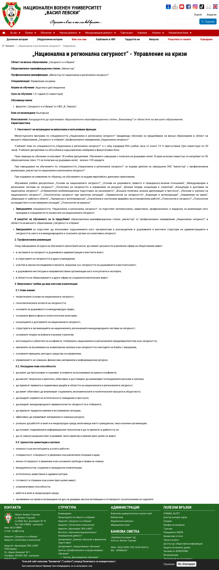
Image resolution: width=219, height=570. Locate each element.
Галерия (167, 521)
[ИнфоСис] (168, 6)
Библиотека (117, 517)
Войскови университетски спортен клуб (131, 513)
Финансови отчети (173, 536)
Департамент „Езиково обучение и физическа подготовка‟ (82, 541)
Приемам (169, 564)
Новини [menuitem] (156, 33)
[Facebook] (188, 6)
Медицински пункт (120, 525)
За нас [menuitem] (14, 33)
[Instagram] (195, 6)
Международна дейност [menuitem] (99, 33)
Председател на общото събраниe (76, 517)
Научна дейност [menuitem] (69, 33)
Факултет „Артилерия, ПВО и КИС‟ (75, 528)
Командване (64, 513)
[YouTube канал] (182, 6)
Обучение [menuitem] (46, 33)
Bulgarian (212, 14)
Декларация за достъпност (178, 559)
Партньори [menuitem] (126, 32)
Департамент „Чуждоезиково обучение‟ (79, 546)
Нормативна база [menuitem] (178, 33)
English (198, 14)
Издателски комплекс (122, 521)
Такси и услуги (171, 540)
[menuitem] (4, 33)
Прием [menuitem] (29, 33)
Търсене (210, 21)
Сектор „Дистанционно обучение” (81, 557)
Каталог (9, 46)
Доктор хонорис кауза (175, 517)
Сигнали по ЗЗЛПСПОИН (175, 551)
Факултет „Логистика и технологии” (76, 525)
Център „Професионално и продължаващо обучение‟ (80, 552)
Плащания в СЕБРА (173, 532)
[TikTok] (202, 6)
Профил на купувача (173, 525)
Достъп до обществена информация (183, 544)
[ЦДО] (175, 6)
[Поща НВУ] (209, 6)
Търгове (167, 528)
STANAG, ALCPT (171, 513)
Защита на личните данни (176, 547)
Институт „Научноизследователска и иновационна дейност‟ (77, 534)
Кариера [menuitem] (142, 32)
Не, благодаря (186, 564)
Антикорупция (170, 555)
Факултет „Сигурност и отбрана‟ (75, 521)
